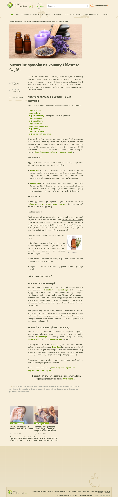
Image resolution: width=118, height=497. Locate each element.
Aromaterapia (68, 379)
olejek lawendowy (36, 389)
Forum (39, 8)
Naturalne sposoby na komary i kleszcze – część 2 (54, 152)
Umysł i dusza (37, 14)
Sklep (40, 4)
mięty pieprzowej (55, 339)
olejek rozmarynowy (61, 389)
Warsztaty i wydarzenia (92, 14)
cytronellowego (33, 339)
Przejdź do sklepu (101, 6)
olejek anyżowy (35, 111)
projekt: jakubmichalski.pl (102, 495)
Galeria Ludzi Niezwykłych (73, 14)
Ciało (16, 14)
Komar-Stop (56, 347)
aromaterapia (21, 386)
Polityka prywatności (86, 495)
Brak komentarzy (18, 97)
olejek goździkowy (23, 389)
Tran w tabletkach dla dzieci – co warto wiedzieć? (21, 428)
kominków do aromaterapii (56, 290)
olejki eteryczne (23, 391)
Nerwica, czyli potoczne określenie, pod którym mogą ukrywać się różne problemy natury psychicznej (45, 431)
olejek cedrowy (43, 386)
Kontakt (105, 14)
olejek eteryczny (68, 386)
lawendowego (41, 337)
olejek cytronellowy (55, 386)
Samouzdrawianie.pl (16, 21)
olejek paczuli (48, 389)
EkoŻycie (47, 14)
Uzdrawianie (25, 14)
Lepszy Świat (57, 14)
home (11, 14)
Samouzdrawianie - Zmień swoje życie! (18, 4)
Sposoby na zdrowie (33, 21)
